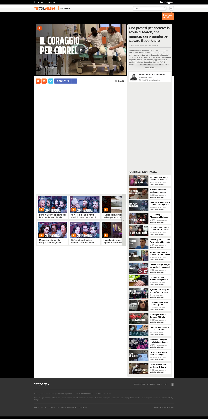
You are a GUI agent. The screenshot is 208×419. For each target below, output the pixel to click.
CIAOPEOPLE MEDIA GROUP (164, 407)
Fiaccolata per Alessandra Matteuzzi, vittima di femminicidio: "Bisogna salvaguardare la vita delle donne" (159, 216)
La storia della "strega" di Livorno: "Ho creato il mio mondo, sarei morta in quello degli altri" (160, 228)
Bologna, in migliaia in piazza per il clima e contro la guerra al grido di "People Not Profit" (159, 328)
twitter (40, 2)
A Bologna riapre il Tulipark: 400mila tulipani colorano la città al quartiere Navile (160, 316)
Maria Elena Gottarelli (152, 74)
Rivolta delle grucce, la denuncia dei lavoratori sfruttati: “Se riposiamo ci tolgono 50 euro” (160, 266)
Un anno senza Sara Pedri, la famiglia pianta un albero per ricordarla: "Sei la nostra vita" (158, 353)
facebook (52, 2)
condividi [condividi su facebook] (63, 81)
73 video (142, 78)
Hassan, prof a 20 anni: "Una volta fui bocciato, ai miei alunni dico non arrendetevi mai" (160, 241)
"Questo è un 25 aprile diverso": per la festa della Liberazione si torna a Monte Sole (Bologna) (159, 291)
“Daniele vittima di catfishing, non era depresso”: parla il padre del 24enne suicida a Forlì (158, 191)
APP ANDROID (162, 384)
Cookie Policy (53, 407)
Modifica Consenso (68, 407)
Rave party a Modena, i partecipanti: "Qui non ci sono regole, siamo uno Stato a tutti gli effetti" (160, 203)
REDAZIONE (83, 407)
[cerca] (149, 8)
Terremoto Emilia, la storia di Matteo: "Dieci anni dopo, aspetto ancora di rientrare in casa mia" (160, 253)
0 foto (150, 78)
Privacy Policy (40, 407)
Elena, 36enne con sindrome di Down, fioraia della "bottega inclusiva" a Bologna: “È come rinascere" (159, 366)
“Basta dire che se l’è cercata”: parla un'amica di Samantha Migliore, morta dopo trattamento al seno (159, 303)
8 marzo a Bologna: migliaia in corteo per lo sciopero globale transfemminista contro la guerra (160, 341)
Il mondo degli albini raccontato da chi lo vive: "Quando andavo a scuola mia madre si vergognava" (159, 178)
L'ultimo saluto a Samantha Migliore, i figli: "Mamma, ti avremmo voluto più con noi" (159, 278)
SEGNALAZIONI (139, 384)
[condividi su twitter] (50, 81)
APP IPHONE (151, 384)
